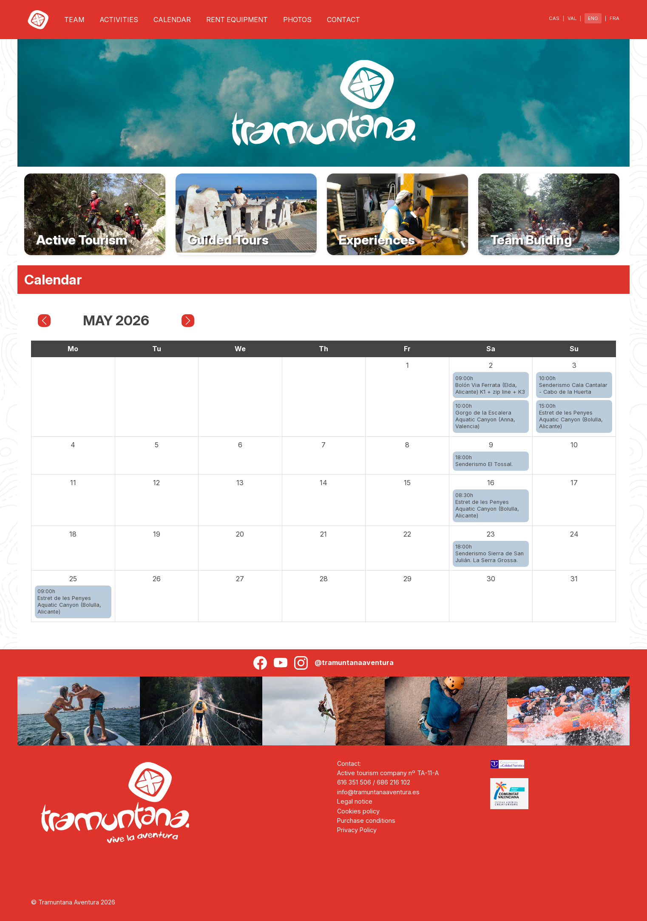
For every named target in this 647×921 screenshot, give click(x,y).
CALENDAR (172, 19)
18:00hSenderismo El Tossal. (484, 460)
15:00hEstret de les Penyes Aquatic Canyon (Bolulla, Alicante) (571, 416)
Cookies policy (358, 811)
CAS (554, 18)
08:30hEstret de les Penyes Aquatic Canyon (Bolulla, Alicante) (487, 505)
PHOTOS (297, 19)
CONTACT (343, 19)
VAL (572, 18)
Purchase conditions (366, 820)
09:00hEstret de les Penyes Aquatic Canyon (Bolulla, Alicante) (69, 601)
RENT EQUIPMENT (237, 19)
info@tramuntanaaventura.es (378, 792)
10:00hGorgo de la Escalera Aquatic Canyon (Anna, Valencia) (485, 416)
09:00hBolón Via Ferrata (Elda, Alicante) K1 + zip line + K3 (490, 385)
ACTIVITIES (118, 19)
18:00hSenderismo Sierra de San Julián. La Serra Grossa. (489, 553)
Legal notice (354, 801)
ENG (593, 18)
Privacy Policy (357, 829)
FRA (614, 18)
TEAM (74, 19)
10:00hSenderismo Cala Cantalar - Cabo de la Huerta (573, 385)
